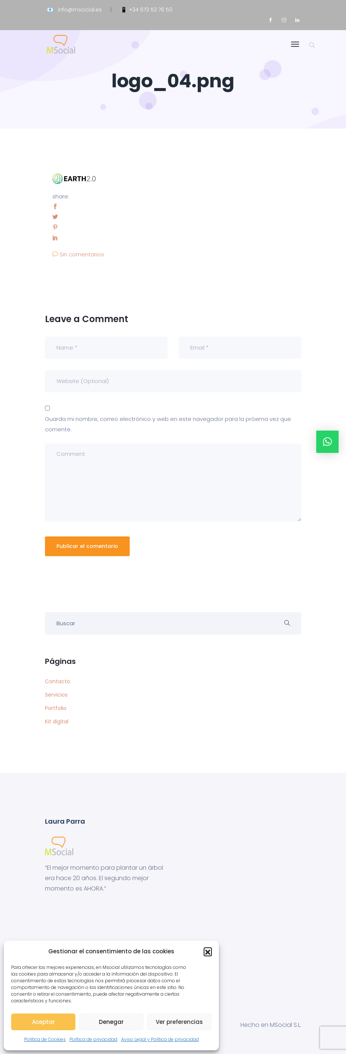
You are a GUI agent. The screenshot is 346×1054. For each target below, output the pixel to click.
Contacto (57, 681)
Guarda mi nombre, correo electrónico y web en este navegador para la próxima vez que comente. (168, 424)
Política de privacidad (93, 1039)
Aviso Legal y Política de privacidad (160, 1039)
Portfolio (56, 708)
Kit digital (56, 721)
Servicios (56, 694)
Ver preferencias (179, 1022)
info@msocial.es (80, 9)
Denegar (111, 1022)
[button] (207, 951)
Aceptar (43, 1022)
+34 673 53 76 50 (150, 9)
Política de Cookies (45, 1039)
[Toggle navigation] (295, 48)
